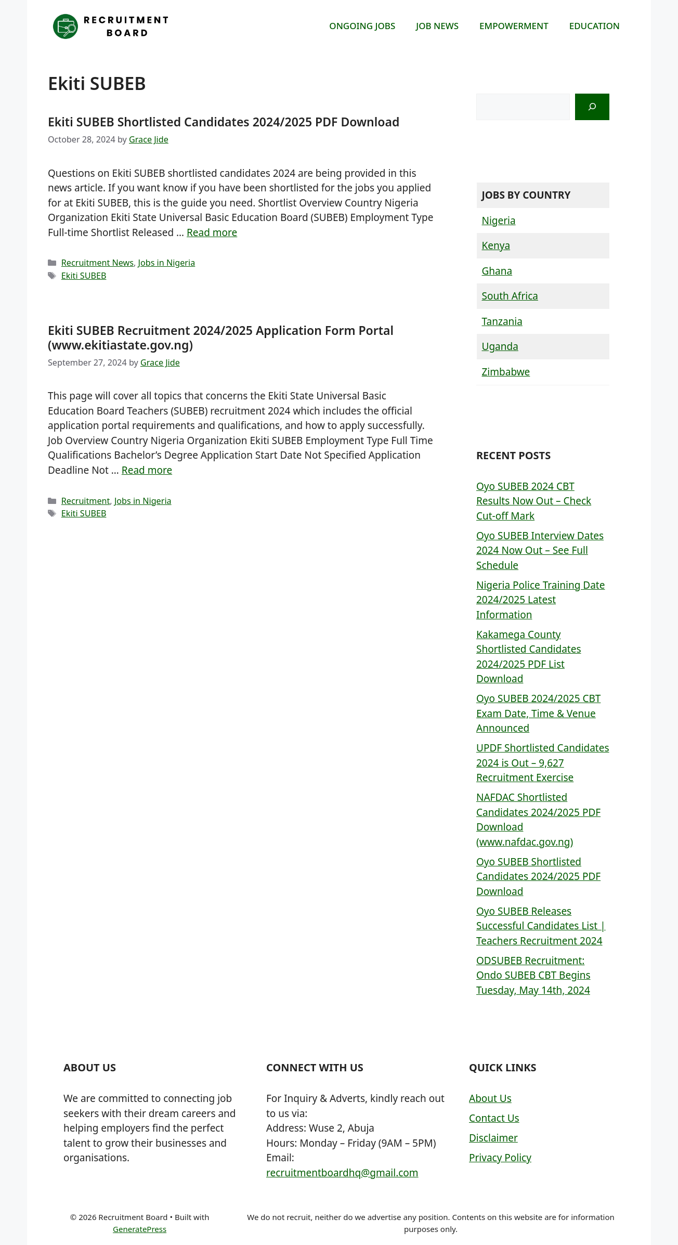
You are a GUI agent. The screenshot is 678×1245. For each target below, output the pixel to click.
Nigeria (499, 220)
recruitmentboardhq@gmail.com (342, 1172)
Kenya (496, 245)
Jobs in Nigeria (166, 262)
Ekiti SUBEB (84, 275)
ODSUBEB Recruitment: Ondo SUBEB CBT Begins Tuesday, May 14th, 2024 (533, 975)
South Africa (510, 296)
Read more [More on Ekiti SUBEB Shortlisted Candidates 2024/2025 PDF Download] (212, 232)
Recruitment (85, 501)
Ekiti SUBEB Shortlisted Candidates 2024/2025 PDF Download (223, 121)
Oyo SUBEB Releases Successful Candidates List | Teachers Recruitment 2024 (541, 926)
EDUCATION (594, 26)
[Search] (592, 107)
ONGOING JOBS (362, 26)
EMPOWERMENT (514, 26)
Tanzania (502, 321)
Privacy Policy (500, 1157)
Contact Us (494, 1118)
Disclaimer (493, 1138)
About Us (490, 1098)
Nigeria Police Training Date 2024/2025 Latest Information (540, 599)
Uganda (500, 346)
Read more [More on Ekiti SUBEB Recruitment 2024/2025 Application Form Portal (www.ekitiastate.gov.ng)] (147, 470)
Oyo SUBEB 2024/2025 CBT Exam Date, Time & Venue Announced (538, 713)
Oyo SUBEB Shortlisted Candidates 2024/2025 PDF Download (538, 876)
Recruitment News (97, 262)
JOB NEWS (437, 26)
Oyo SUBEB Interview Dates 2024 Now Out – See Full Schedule (540, 550)
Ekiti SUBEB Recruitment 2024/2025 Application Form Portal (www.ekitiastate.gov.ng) (221, 337)
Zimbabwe (506, 372)
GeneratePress (139, 1229)
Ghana (497, 271)
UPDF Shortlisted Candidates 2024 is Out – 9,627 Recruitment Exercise (542, 762)
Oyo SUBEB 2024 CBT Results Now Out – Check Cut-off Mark (533, 501)
